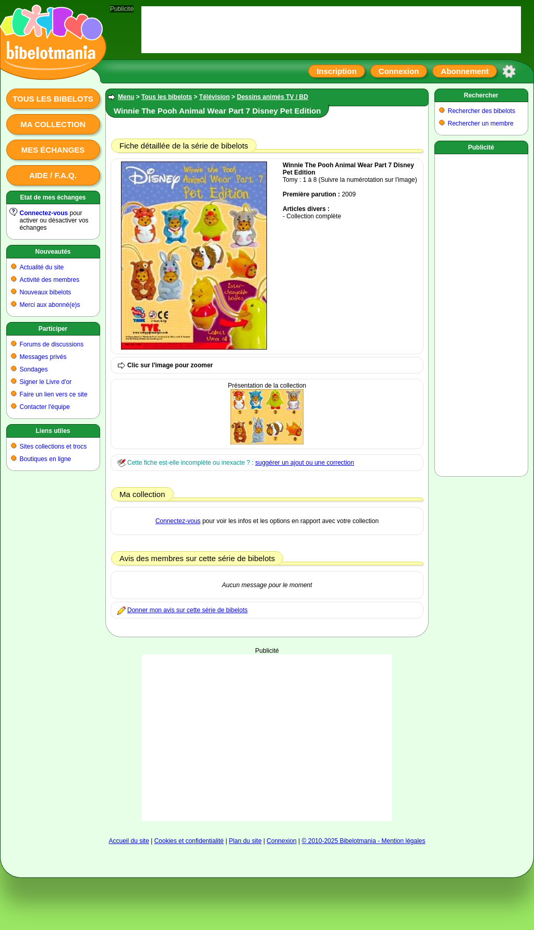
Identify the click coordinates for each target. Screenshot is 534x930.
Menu (126, 97)
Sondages (34, 369)
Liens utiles (52, 431)
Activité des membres (50, 279)
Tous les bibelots (53, 98)
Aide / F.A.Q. (53, 175)
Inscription (337, 71)
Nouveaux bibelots (45, 292)
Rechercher (481, 95)
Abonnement (465, 71)
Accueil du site (128, 841)
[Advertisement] (481, 313)
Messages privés (43, 357)
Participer (53, 328)
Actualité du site (42, 267)
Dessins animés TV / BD (272, 97)
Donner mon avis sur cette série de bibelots (187, 610)
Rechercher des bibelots (481, 111)
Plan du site (245, 841)
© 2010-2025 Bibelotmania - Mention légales (364, 841)
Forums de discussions (52, 344)
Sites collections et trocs (53, 446)
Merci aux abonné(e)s (50, 304)
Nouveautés (52, 251)
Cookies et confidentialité (189, 841)
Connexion (399, 71)
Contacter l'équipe (45, 407)
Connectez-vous (44, 213)
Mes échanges (53, 149)
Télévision (214, 97)
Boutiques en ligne (45, 459)
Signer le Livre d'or (46, 382)
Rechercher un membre (481, 123)
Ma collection (52, 124)
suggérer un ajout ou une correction (304, 462)
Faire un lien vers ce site (54, 394)
